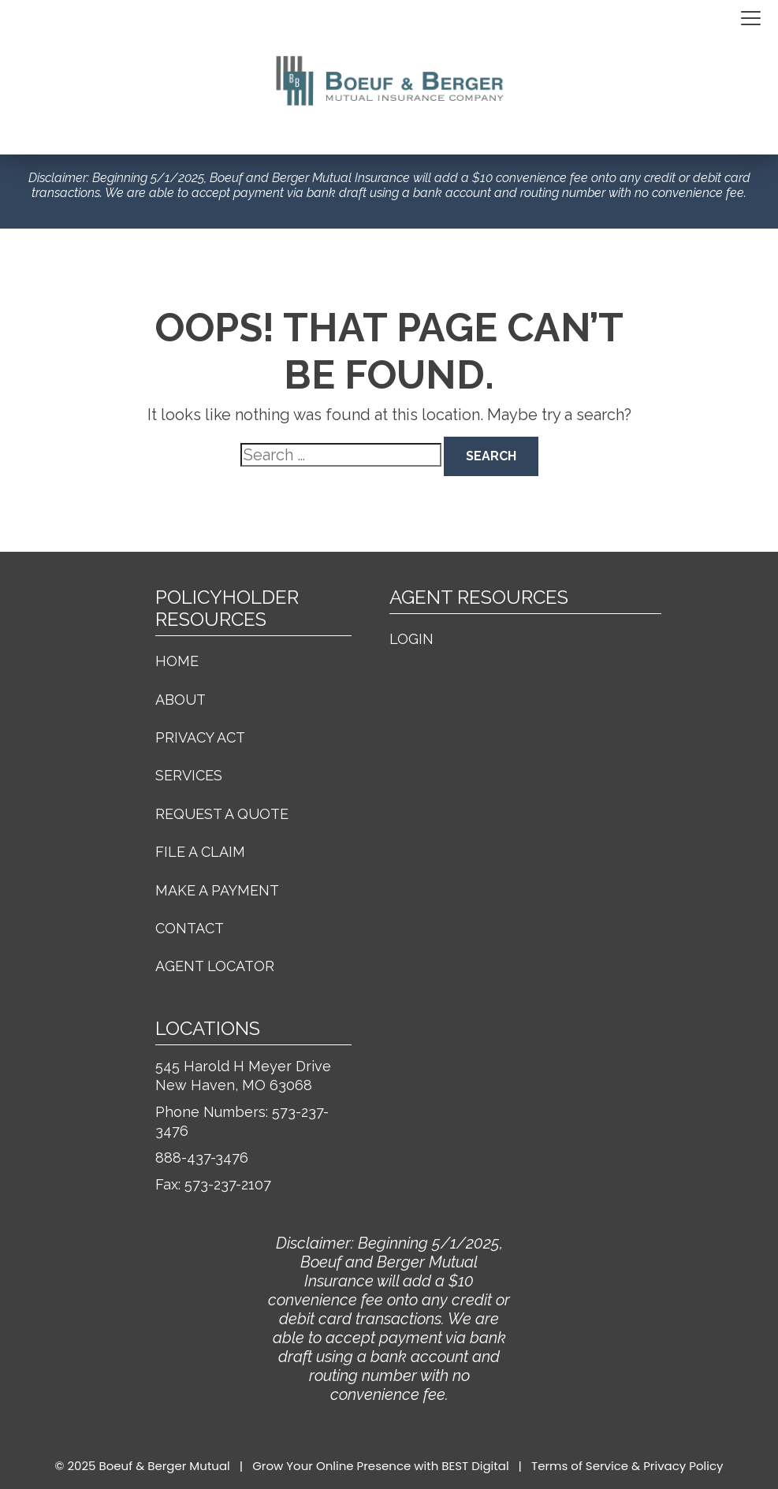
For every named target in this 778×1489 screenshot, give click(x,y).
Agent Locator (214, 966)
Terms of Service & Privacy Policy (627, 1465)
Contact (189, 928)
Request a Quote (221, 814)
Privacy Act (200, 737)
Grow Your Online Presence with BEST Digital (380, 1465)
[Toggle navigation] (750, 19)
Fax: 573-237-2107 (213, 1184)
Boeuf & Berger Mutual (164, 1465)
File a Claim (200, 851)
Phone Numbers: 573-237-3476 (242, 1121)
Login (411, 639)
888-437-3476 (201, 1157)
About (180, 699)
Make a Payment (217, 890)
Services (188, 775)
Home (177, 661)
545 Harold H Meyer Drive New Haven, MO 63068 (243, 1075)
